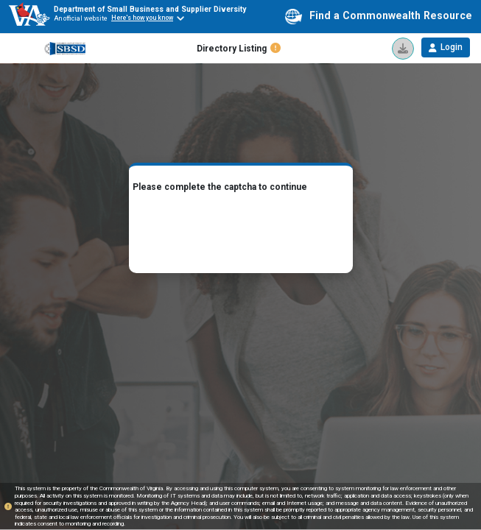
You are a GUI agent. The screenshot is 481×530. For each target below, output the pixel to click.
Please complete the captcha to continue (220, 187)
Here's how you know (142, 17)
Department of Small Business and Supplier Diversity (150, 9)
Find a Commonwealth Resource (378, 16)
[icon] (403, 49)
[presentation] (241, 229)
